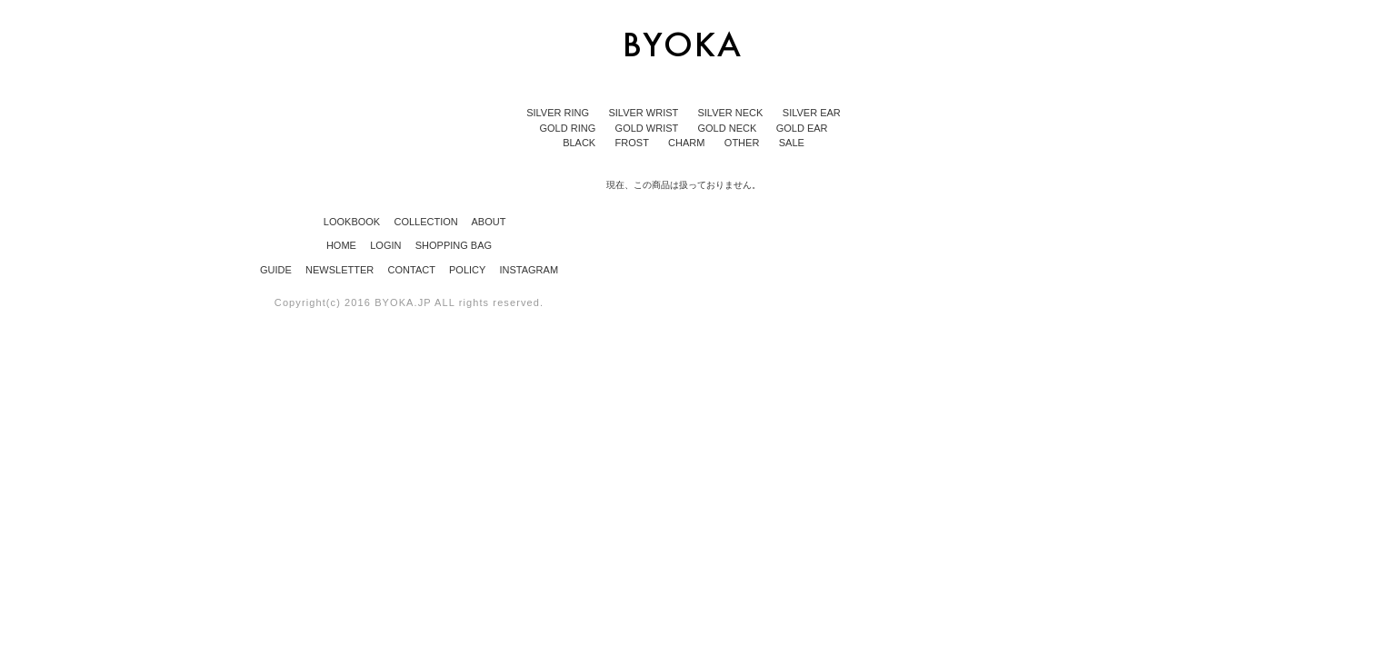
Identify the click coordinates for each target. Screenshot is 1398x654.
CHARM (687, 142)
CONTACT (413, 269)
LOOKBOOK (347, 221)
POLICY (468, 269)
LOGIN (387, 245)
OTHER (743, 142)
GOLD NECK (728, 128)
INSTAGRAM (528, 269)
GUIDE (277, 269)
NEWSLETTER (340, 269)
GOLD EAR (802, 128)
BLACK (580, 142)
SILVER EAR (812, 112)
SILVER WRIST (644, 112)
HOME (342, 245)
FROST (633, 142)
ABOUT (483, 221)
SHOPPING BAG (453, 245)
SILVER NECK (731, 112)
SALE (791, 142)
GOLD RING (568, 128)
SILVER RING (559, 112)
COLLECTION (420, 221)
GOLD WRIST (648, 128)
